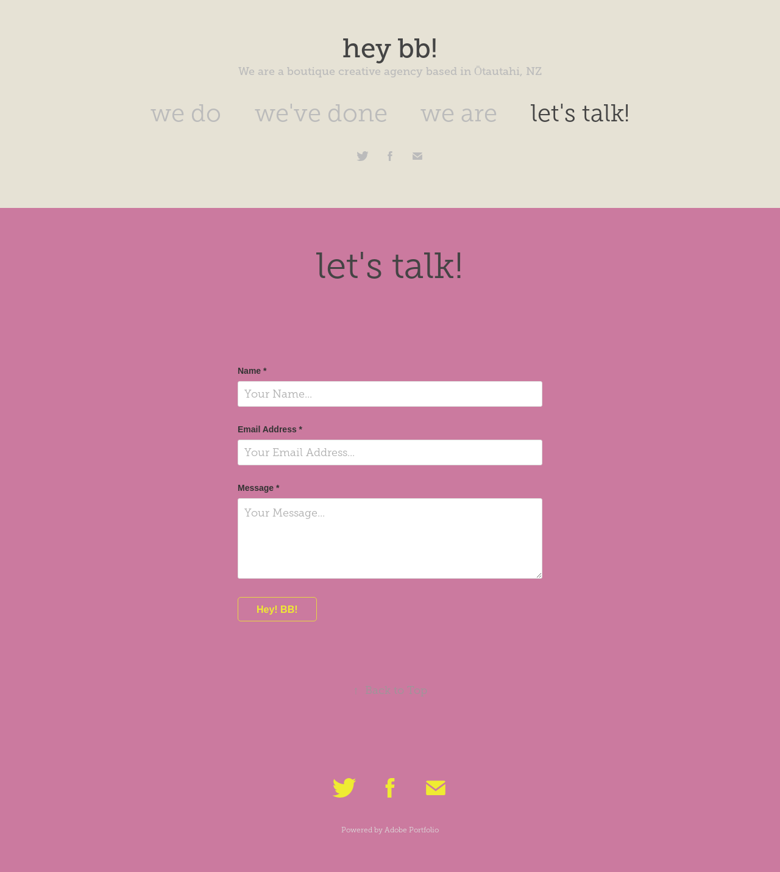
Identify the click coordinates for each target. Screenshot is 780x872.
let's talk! (580, 113)
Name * (252, 370)
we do (186, 113)
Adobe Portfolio (412, 830)
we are (458, 113)
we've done (321, 113)
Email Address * (270, 429)
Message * (258, 488)
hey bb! (390, 48)
